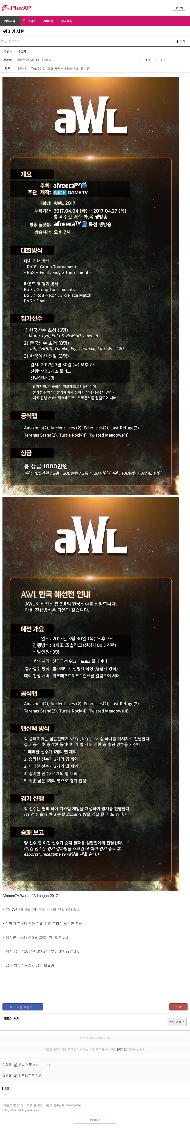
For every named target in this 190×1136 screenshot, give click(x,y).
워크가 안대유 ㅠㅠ (32, 1064)
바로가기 (51, 965)
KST (51, 59)
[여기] (121, 1049)
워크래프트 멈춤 (30, 1075)
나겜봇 (21, 51)
